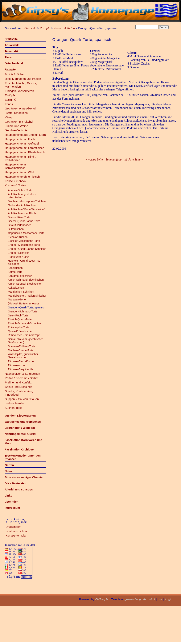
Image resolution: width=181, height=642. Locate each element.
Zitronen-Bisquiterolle (20, 369)
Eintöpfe (10, 95)
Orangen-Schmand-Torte (22, 311)
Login (168, 599)
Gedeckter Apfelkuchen (22, 205)
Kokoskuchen (16, 287)
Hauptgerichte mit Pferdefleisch (25, 152)
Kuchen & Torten (64, 28)
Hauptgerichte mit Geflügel (22, 143)
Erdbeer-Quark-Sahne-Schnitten (27, 248)
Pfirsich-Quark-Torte (20, 319)
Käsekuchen (15, 267)
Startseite (30, 28)
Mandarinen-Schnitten (21, 291)
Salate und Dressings (18, 386)
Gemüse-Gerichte (16, 130)
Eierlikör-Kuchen (18, 237)
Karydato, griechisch (20, 275)
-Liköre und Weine (16, 126)
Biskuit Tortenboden (19, 225)
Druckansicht (13, 526)
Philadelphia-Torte (18, 327)
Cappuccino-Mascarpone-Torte (26, 233)
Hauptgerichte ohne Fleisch (22, 176)
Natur (8, 471)
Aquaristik (12, 45)
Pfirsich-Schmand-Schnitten (24, 323)
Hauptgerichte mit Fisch (20, 139)
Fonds (9, 104)
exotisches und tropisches (23, 421)
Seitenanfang (114, 159)
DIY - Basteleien (15, 483)
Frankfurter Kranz (18, 256)
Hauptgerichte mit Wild (19, 172)
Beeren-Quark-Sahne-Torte (24, 221)
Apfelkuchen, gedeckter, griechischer (22, 196)
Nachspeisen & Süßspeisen (22, 373)
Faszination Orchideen (20, 449)
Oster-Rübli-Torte (18, 315)
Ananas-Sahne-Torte (20, 190)
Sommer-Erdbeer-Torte (21, 346)
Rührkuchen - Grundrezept (24, 335)
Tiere (8, 57)
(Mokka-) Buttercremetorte (23, 303)
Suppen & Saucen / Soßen (22, 399)
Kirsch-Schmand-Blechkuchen (26, 279)
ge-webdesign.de (135, 599)
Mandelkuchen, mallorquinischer (27, 295)
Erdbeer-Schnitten (19, 252)
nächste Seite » (134, 159)
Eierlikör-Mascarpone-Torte (24, 240)
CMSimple (101, 599)
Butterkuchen (16, 229)
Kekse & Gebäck (15, 181)
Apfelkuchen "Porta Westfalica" (26, 209)
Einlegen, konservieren (19, 91)
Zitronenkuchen (17, 365)
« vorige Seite (94, 159)
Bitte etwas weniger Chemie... (25, 477)
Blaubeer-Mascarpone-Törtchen (27, 201)
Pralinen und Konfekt (18, 382)
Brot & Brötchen (15, 74)
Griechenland (14, 63)
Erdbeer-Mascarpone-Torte (24, 244)
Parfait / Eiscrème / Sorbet (21, 378)
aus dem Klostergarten (20, 415)
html (152, 599)
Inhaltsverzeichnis (16, 531)
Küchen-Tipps (14, 407)
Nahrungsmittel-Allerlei (20, 433)
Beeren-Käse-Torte (19, 217)
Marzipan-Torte (17, 299)
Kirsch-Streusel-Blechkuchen (25, 283)
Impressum (12, 507)
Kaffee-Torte (15, 271)
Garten (9, 465)
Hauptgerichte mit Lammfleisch (24, 147)
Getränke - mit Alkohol (19, 121)
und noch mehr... (15, 403)
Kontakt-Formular (16, 535)
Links (8, 495)
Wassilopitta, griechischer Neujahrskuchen (23, 356)
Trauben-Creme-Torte (21, 350)
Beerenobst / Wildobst (20, 427)
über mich (12, 501)
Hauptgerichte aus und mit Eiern (25, 134)
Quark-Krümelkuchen (20, 331)
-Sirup (9, 117)
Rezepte (45, 28)
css (160, 599)
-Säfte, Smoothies (16, 112)
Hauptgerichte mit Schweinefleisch (16, 166)
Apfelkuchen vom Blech (22, 213)
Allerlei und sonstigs (19, 489)
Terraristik (12, 51)
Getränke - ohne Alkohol (20, 108)
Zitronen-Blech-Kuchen (21, 361)
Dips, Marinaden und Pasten (23, 78)
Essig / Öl (11, 99)
